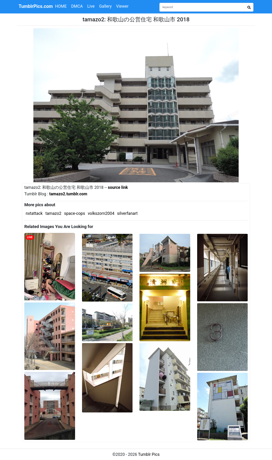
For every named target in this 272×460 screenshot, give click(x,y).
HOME (61, 6)
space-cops (74, 213)
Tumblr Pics (149, 454)
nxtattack (34, 213)
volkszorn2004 (101, 213)
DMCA (77, 6)
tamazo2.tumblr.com (68, 194)
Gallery (105, 6)
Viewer (122, 6)
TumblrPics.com (36, 6)
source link (118, 187)
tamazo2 (53, 213)
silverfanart (127, 213)
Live (91, 6)
